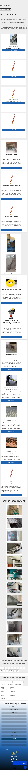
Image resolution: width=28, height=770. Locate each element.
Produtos (14, 732)
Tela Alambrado (14, 709)
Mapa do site (14, 735)
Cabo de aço (14, 715)
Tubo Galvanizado (14, 722)
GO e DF (10, 670)
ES (12, 668)
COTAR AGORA (13, 50)
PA (17, 670)
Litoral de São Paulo (18, 684)
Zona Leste (3, 684)
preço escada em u (4, 11)
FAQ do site (14, 741)
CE (6, 670)
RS (23, 668)
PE (1, 670)
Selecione (2, 668)
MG (9, 668)
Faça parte (14, 738)
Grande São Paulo (10, 684)
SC (20, 668)
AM (14, 670)
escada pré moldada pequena (5, 9)
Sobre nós (14, 729)
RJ (6, 668)
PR (17, 668)
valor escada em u (4, 7)
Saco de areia (14, 712)
